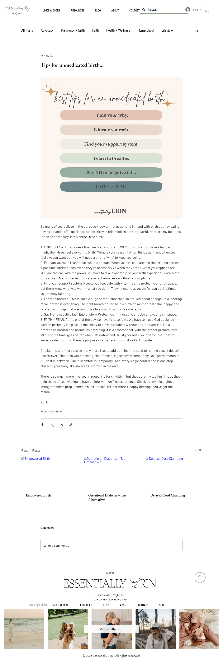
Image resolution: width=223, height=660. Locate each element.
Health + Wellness (118, 30)
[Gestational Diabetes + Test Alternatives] (112, 473)
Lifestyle (167, 30)
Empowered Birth (38, 495)
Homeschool (146, 30)
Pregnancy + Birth (73, 30)
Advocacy (47, 30)
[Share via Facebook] (42, 425)
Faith (95, 30)
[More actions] (180, 56)
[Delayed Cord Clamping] (174, 472)
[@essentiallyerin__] (111, 629)
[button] (207, 9)
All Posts (27, 30)
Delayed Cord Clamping (167, 495)
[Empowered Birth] (49, 472)
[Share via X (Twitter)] (52, 425)
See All (198, 450)
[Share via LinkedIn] (61, 425)
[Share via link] (70, 425)
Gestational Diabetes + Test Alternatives (107, 497)
